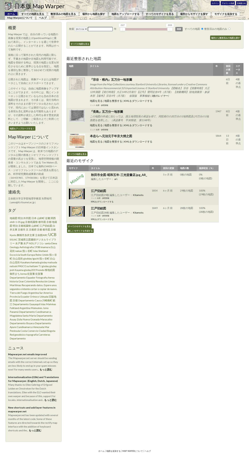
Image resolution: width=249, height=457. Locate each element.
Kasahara (25, 262)
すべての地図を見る (32, 13)
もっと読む (46, 369)
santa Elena (51, 243)
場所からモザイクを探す (194, 13)
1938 (37, 247)
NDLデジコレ (36, 243)
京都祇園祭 (31, 221)
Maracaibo (46, 319)
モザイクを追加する (225, 13)
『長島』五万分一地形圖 (106, 111)
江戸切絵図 (46, 225)
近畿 (47, 218)
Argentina (33, 292)
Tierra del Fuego (19, 292)
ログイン (215, 3)
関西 (53, 218)
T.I (39, 266)
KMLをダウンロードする (138, 100)
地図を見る (96, 100)
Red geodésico (18, 334)
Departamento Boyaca (22, 323)
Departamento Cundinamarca (35, 311)
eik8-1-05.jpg (17, 221)
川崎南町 (47, 300)
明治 (20, 218)
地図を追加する (113, 451)
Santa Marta (29, 315)
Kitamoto (138, 194)
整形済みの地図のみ (215, 28)
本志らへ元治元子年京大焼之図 (111, 136)
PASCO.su (23, 266)
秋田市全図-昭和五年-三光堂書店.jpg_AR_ (119, 175)
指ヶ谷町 (27, 250)
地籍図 (13, 218)
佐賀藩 (31, 273)
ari (115, 178)
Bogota (51, 330)
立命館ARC (41, 235)
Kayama (19, 269)
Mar (47, 326)
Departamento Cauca (30, 300)
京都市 (21, 229)
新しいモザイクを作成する (80, 231)
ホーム (101, 451)
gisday (43, 262)
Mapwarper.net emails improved (27, 354)
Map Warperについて (20, 17)
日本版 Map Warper (39, 6)
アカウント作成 (228, 3)
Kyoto (13, 235)
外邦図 (27, 218)
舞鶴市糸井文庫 (26, 235)
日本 (34, 218)
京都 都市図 (43, 229)
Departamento (18, 338)
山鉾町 (41, 218)
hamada (35, 262)
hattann (34, 266)
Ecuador (25, 296)
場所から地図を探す (93, 13)
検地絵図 (50, 269)
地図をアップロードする (125, 13)
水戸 (25, 243)
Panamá (14, 311)
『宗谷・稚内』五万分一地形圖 (111, 79)
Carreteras (44, 334)
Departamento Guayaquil (26, 304)
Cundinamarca (25, 326)
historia (14, 281)
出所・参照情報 (102, 105)
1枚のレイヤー (159, 95)
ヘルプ (43, 17)
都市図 (42, 221)
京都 (54, 229)
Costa (23, 330)
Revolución (42, 281)
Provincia (15, 296)
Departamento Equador (22, 277)
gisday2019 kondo (34, 269)
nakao (18, 250)
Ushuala (44, 296)
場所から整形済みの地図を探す (225, 38)
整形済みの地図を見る (63, 13)
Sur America (46, 292)
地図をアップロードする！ (22, 128)
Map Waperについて (132, 451)
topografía (32, 334)
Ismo (46, 307)
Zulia (19, 319)
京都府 (33, 229)
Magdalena (16, 315)
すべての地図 (192, 28)
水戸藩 (19, 243)
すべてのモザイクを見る (160, 13)
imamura (45, 247)
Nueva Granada (31, 319)
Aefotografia (27, 247)
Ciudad (43, 330)
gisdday (27, 258)
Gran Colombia (26, 281)
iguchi (35, 258)
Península (15, 330)
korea (23, 273)
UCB (52, 234)
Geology (14, 247)
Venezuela (38, 326)
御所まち (15, 273)
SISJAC (14, 239)
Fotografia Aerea (45, 277)
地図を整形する (113, 100)
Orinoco (34, 296)
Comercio (32, 330)
